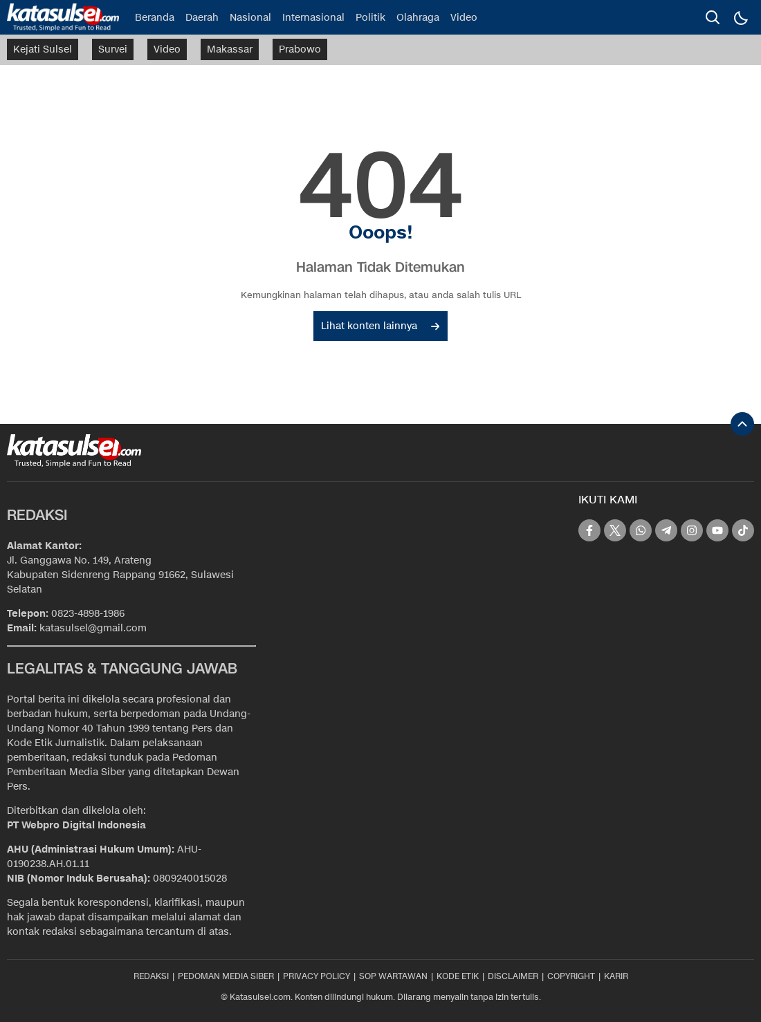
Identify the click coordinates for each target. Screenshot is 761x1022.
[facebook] (589, 530)
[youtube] (717, 530)
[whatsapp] (641, 530)
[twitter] (615, 530)
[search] (712, 17)
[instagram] (692, 530)
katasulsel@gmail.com (93, 628)
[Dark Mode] (740, 17)
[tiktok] (743, 530)
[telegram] (666, 530)
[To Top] (742, 424)
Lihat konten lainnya (380, 326)
